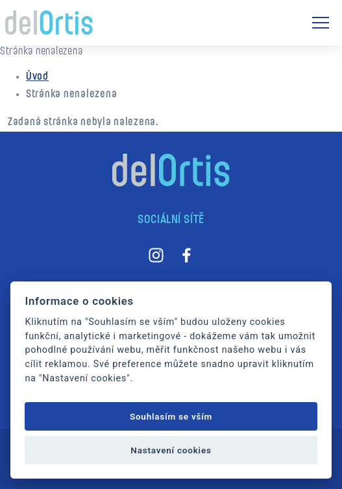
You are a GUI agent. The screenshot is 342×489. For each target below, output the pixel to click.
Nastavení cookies (170, 450)
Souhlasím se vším (171, 416)
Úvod (37, 77)
